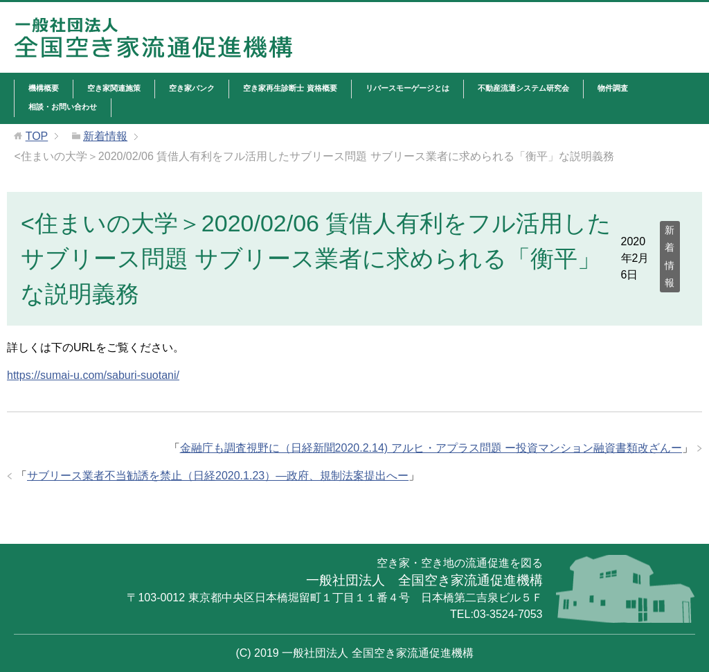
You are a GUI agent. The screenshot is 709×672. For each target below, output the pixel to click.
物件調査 (613, 88)
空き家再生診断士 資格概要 (289, 88)
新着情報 (669, 256)
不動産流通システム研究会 (523, 88)
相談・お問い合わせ (62, 107)
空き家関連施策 (114, 88)
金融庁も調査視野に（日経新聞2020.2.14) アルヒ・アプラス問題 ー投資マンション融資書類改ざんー (431, 448)
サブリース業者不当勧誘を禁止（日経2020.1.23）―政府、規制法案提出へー (218, 475)
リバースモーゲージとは (407, 88)
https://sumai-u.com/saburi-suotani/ (93, 375)
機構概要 (43, 88)
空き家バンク (192, 88)
